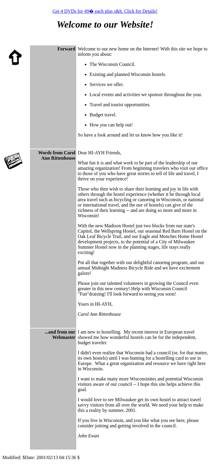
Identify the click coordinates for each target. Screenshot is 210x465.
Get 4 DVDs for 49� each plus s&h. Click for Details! (104, 11)
